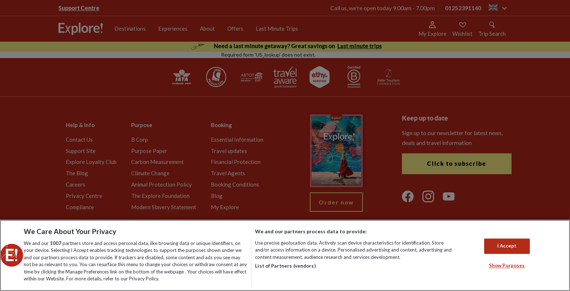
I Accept (507, 246)
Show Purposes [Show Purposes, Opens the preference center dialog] (507, 265)
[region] (285, 255)
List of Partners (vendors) (285, 266)
